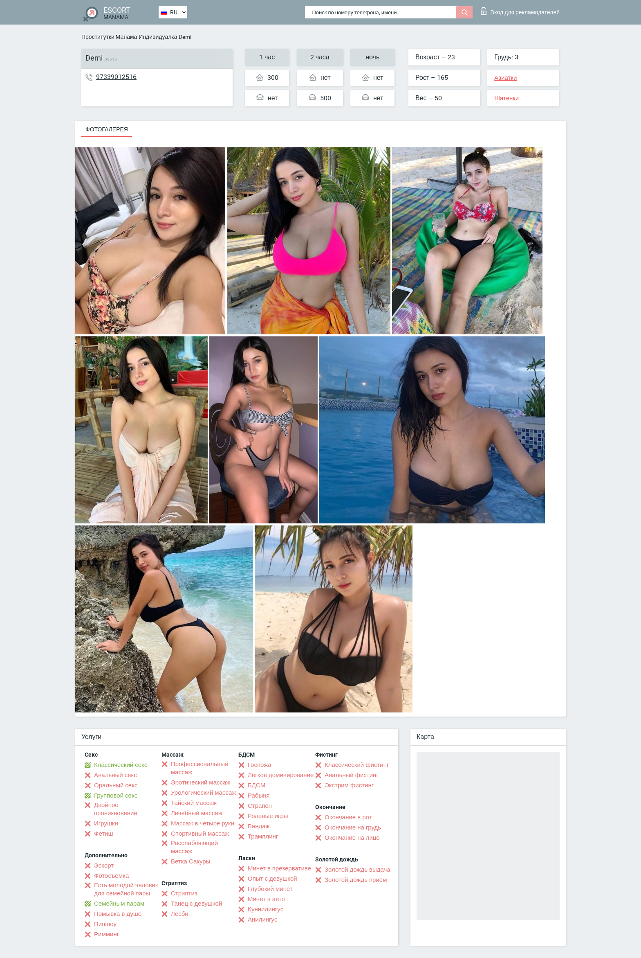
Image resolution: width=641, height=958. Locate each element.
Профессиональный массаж (200, 768)
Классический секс (120, 765)
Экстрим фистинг (349, 785)
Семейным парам (119, 903)
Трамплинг (263, 836)
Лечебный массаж (196, 813)
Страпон (260, 805)
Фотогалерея (106, 129)
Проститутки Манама (109, 37)
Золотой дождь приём (356, 880)
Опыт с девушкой (272, 878)
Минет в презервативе (279, 868)
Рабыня (259, 795)
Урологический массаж (203, 792)
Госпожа (259, 765)
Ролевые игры (268, 816)
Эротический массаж (200, 782)
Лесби (179, 913)
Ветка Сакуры (190, 861)
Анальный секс (115, 775)
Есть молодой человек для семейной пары (126, 889)
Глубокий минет (270, 889)
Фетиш (103, 833)
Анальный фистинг (352, 775)
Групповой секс (115, 795)
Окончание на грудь (353, 827)
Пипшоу (105, 924)
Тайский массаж (194, 803)
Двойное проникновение (115, 809)
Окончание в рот (348, 817)
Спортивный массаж (200, 833)
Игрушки (106, 823)
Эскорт (104, 865)
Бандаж (259, 826)
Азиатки (505, 77)
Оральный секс (115, 785)
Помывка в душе (117, 913)
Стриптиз (184, 893)
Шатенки (506, 98)
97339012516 (116, 77)
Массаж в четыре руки (202, 823)
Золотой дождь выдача (357, 869)
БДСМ (256, 785)
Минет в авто (266, 899)
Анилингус (262, 919)
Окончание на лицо (352, 837)
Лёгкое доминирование (281, 775)
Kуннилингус (265, 909)
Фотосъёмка (111, 875)
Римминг (106, 934)
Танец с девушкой (196, 903)
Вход (520, 11)
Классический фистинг (357, 765)
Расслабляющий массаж (194, 847)
